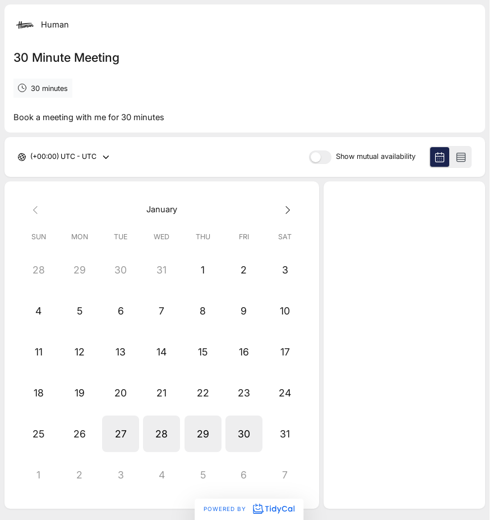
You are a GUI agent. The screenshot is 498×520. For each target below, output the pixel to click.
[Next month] (284, 210)
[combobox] (31, 157)
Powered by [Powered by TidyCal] (249, 508)
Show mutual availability (376, 157)
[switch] (320, 157)
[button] (120, 433)
